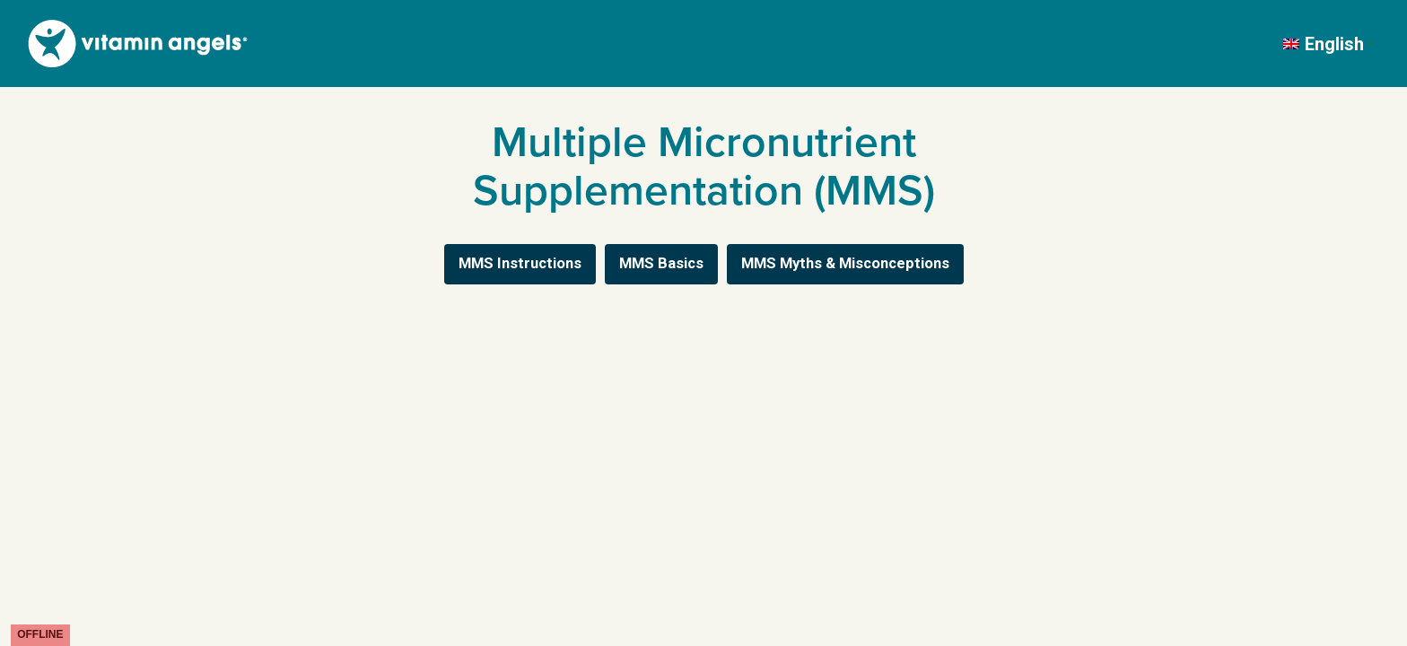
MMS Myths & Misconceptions (845, 263)
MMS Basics (661, 263)
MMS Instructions (520, 263)
